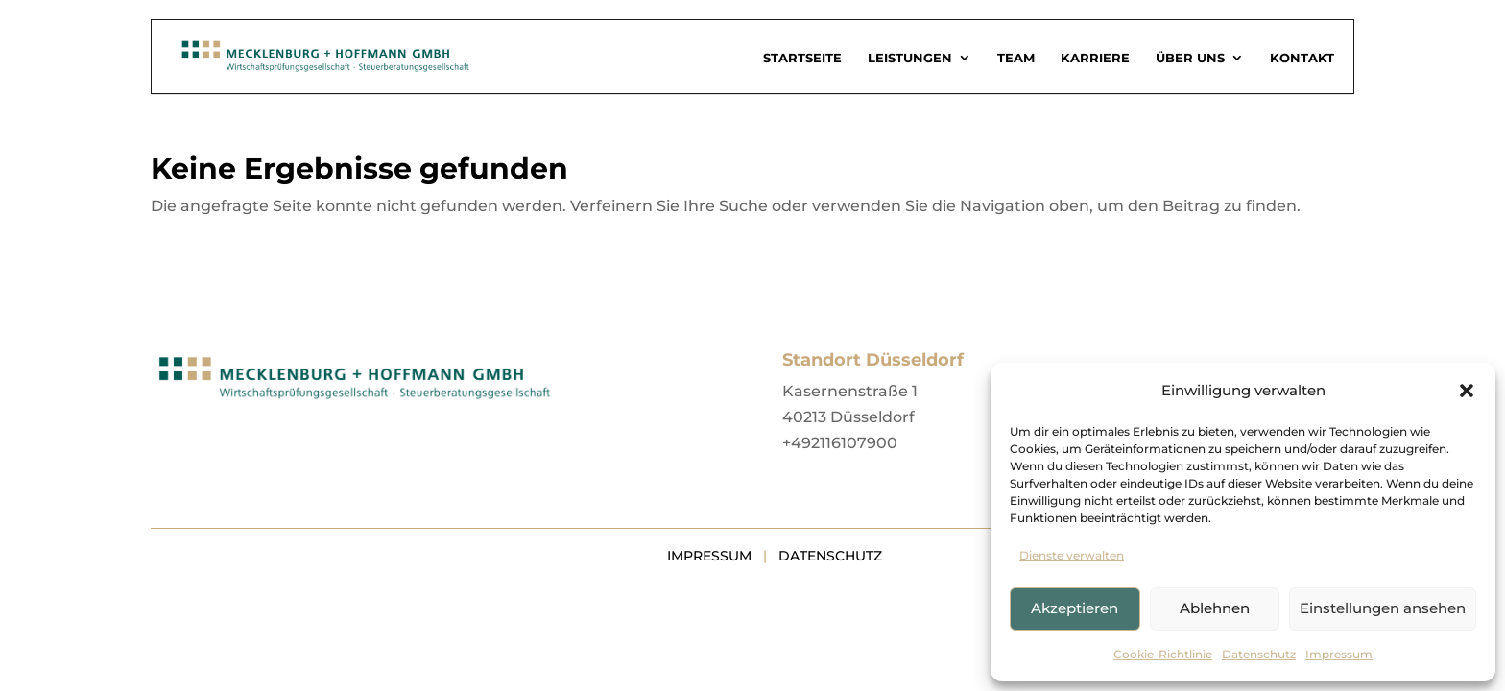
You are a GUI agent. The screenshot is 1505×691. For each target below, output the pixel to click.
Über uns (1190, 57)
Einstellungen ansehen (1383, 608)
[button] (1466, 390)
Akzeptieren (1074, 608)
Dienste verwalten (1071, 555)
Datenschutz (1259, 654)
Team (1016, 57)
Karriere (1095, 57)
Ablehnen (1215, 608)
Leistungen (910, 57)
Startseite (802, 57)
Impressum (1339, 654)
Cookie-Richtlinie (1162, 654)
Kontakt (1302, 57)
